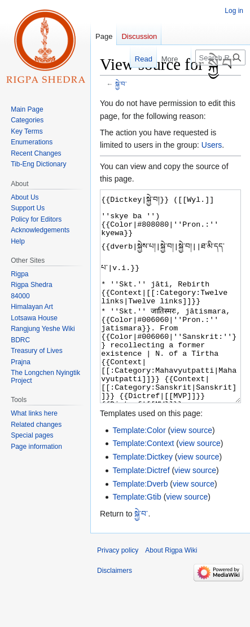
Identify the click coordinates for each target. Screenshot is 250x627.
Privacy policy (117, 593)
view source (191, 472)
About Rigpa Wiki (171, 593)
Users (211, 144)
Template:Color (138, 472)
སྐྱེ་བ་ (120, 83)
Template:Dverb (140, 526)
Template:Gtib (136, 539)
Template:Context (143, 485)
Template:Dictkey (142, 499)
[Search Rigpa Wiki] (220, 57)
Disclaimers (114, 613)
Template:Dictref (140, 512)
